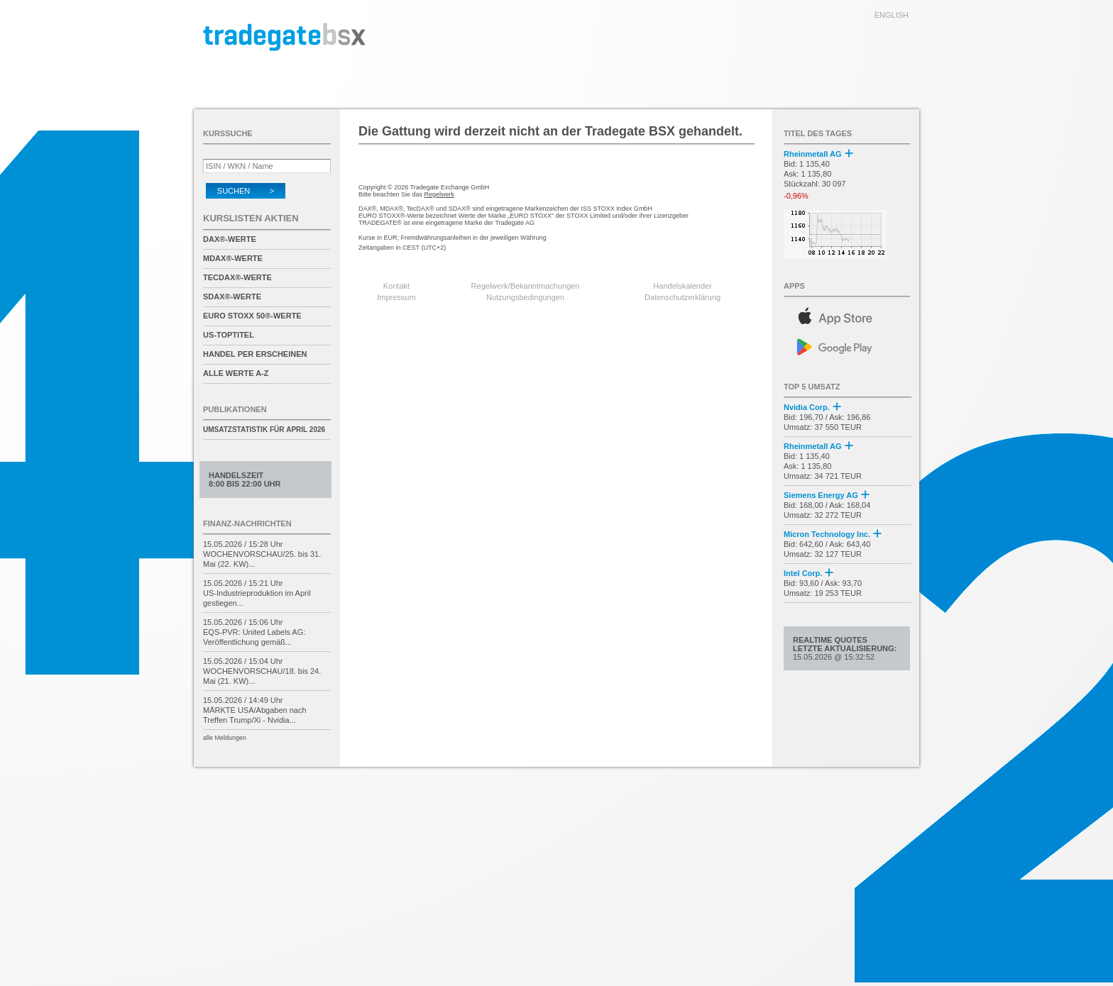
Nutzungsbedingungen (525, 297)
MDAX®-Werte (233, 258)
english (891, 15)
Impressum (396, 297)
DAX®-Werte (229, 239)
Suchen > (245, 191)
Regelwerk (439, 194)
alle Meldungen (224, 737)
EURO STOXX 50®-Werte (252, 315)
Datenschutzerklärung (682, 297)
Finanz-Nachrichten (247, 523)
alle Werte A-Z (235, 373)
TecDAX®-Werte (237, 277)
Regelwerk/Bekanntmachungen (525, 286)
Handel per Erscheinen (255, 354)
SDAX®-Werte (232, 296)
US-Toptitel (228, 335)
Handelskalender (682, 286)
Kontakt (396, 286)
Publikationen (235, 409)
